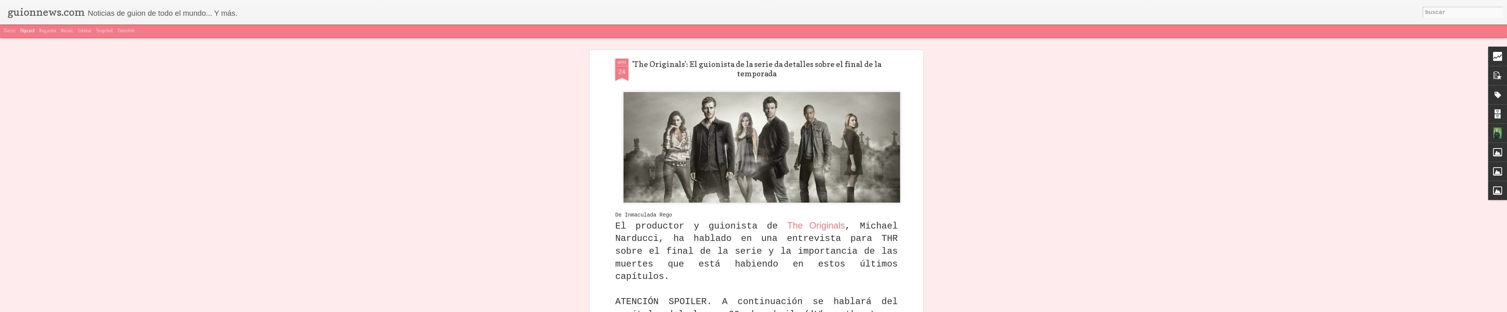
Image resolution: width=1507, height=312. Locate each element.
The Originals (816, 218)
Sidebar (85, 31)
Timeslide (126, 31)
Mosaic (67, 31)
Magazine (48, 31)
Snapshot (104, 31)
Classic (10, 31)
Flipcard (27, 31)
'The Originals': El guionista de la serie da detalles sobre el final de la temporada (756, 62)
